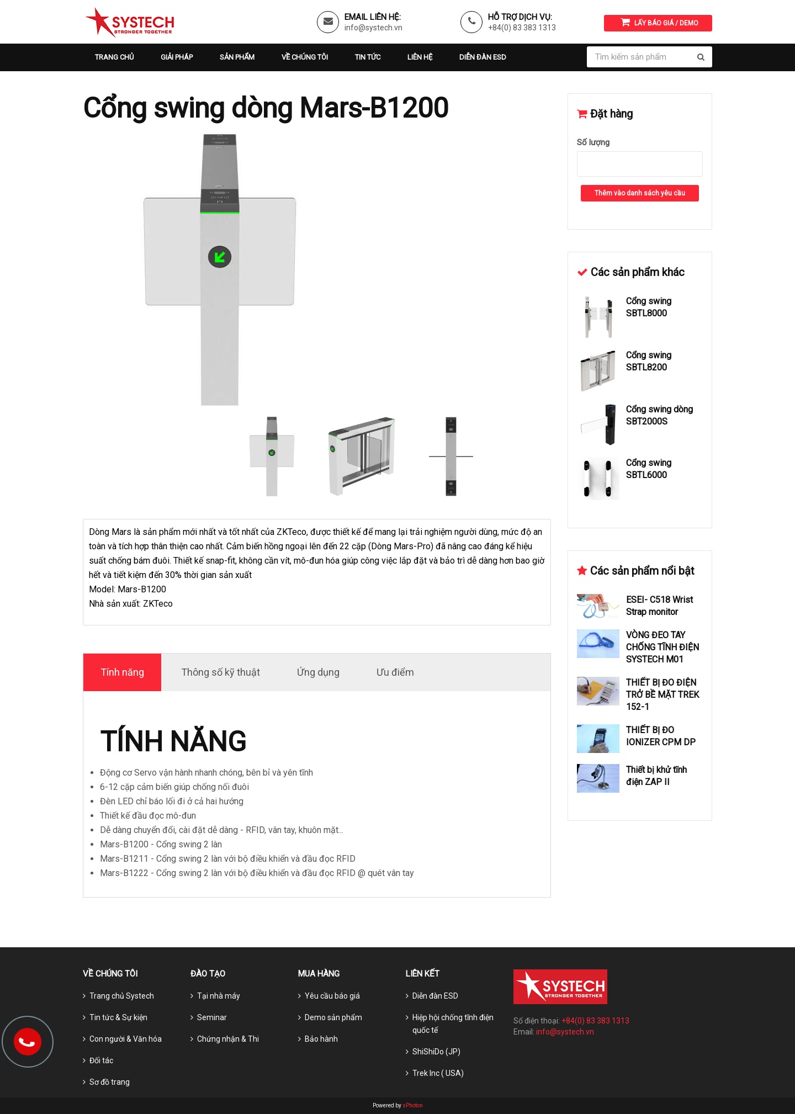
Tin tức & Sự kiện (118, 1017)
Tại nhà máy (218, 995)
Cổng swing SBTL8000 (648, 307)
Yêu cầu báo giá (332, 995)
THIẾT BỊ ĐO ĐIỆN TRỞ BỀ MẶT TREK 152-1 (662, 694)
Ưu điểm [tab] (395, 672)
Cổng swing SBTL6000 (648, 469)
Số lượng (593, 142)
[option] (317, 270)
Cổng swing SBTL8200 (648, 361)
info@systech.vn (373, 27)
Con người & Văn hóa (125, 1039)
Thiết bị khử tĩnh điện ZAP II (656, 776)
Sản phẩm (237, 57)
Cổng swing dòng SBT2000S (659, 415)
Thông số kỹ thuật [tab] (220, 672)
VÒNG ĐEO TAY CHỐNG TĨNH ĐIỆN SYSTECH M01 (662, 647)
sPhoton (412, 1105)
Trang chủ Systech (121, 995)
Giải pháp (177, 57)
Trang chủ (114, 57)
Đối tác (101, 1060)
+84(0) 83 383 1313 (522, 27)
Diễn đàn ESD (482, 57)
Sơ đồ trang (109, 1082)
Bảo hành (321, 1039)
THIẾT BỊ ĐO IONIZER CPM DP (661, 736)
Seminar (212, 1017)
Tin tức (367, 57)
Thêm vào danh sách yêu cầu (640, 193)
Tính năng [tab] (122, 672)
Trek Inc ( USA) (438, 1073)
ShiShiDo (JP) (436, 1051)
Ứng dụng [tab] (318, 672)
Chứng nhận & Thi (228, 1039)
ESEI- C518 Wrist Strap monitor (659, 606)
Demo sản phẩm (333, 1017)
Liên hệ (419, 57)
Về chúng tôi (305, 57)
